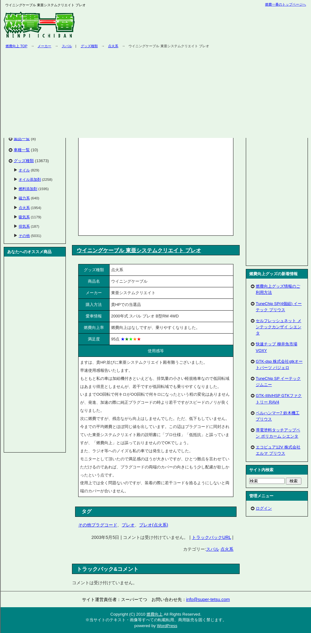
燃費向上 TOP (16, 46)
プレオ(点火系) (153, 524)
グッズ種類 (24, 160)
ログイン (264, 508)
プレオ (128, 524)
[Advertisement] (132, 185)
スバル (67, 46)
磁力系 (24, 198)
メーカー (44, 46)
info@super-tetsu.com (208, 599)
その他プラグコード (97, 524)
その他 (24, 236)
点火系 (226, 549)
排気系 (24, 226)
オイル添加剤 (30, 179)
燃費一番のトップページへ (285, 4)
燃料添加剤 (28, 189)
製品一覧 (22, 138)
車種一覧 (22, 150)
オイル (24, 170)
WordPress (167, 625)
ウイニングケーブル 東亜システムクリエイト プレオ (139, 250)
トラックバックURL (211, 537)
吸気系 (24, 217)
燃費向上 (154, 614)
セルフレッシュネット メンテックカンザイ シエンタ (278, 326)
